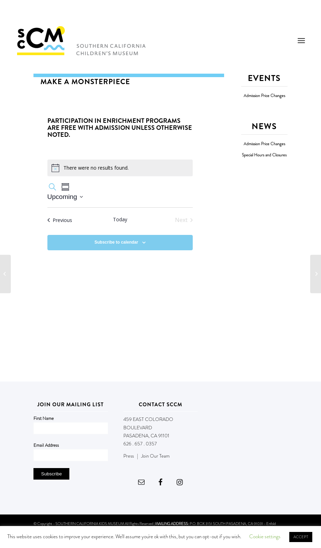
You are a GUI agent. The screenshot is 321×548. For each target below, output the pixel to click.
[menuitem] (301, 40)
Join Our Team (155, 455)
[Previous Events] (59, 220)
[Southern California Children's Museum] (81, 40)
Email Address (46, 445)
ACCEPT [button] (300, 537)
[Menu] (301, 40)
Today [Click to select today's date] (120, 219)
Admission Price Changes (264, 96)
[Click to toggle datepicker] (65, 197)
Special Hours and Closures (264, 155)
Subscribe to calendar (116, 242)
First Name (43, 418)
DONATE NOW (289, 13)
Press (128, 455)
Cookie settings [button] (265, 536)
